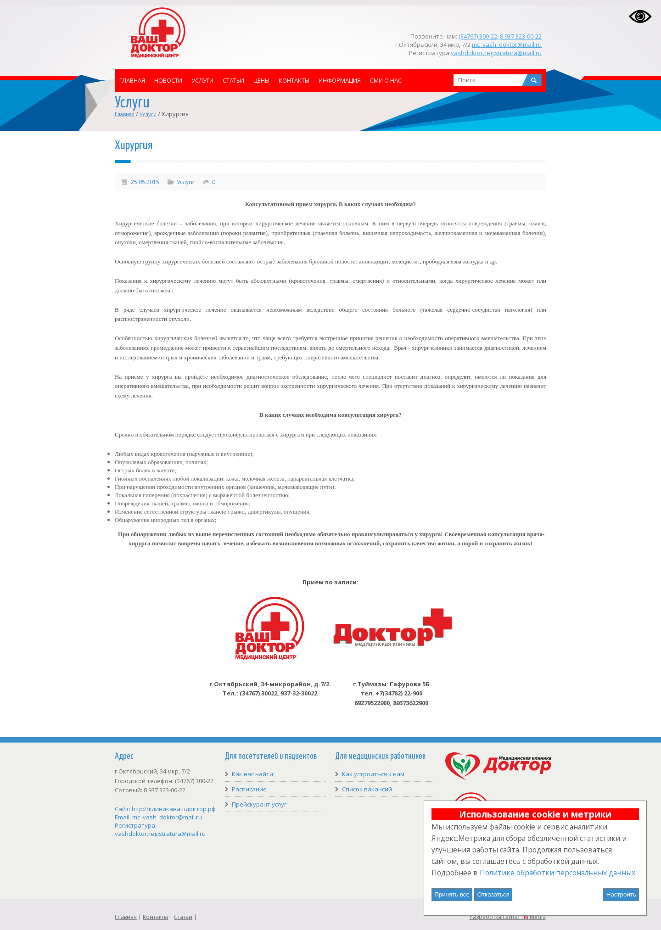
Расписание (249, 789)
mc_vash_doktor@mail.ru (507, 44)
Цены (261, 80)
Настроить (621, 894)
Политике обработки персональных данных (557, 873)
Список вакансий (367, 789)
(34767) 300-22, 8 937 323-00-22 (500, 36)
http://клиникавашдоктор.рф (174, 809)
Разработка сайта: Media (508, 917)
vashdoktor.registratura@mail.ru (496, 53)
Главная (132, 80)
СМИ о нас (386, 80)
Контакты (294, 80)
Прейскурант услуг (259, 804)
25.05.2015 (145, 182)
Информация (340, 80)
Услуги (202, 80)
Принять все (452, 894)
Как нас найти (252, 774)
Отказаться (493, 894)
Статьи (233, 80)
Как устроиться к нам (373, 774)
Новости (168, 80)
